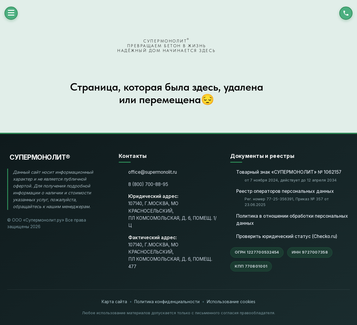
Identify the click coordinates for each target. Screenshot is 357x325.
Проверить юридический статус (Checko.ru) (286, 236)
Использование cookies (231, 301)
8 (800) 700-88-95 (148, 184)
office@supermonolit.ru (152, 172)
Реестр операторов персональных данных (285, 191)
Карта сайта (114, 301)
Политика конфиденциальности (167, 301)
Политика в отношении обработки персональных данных (292, 219)
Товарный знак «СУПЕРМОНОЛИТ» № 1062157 (288, 172)
